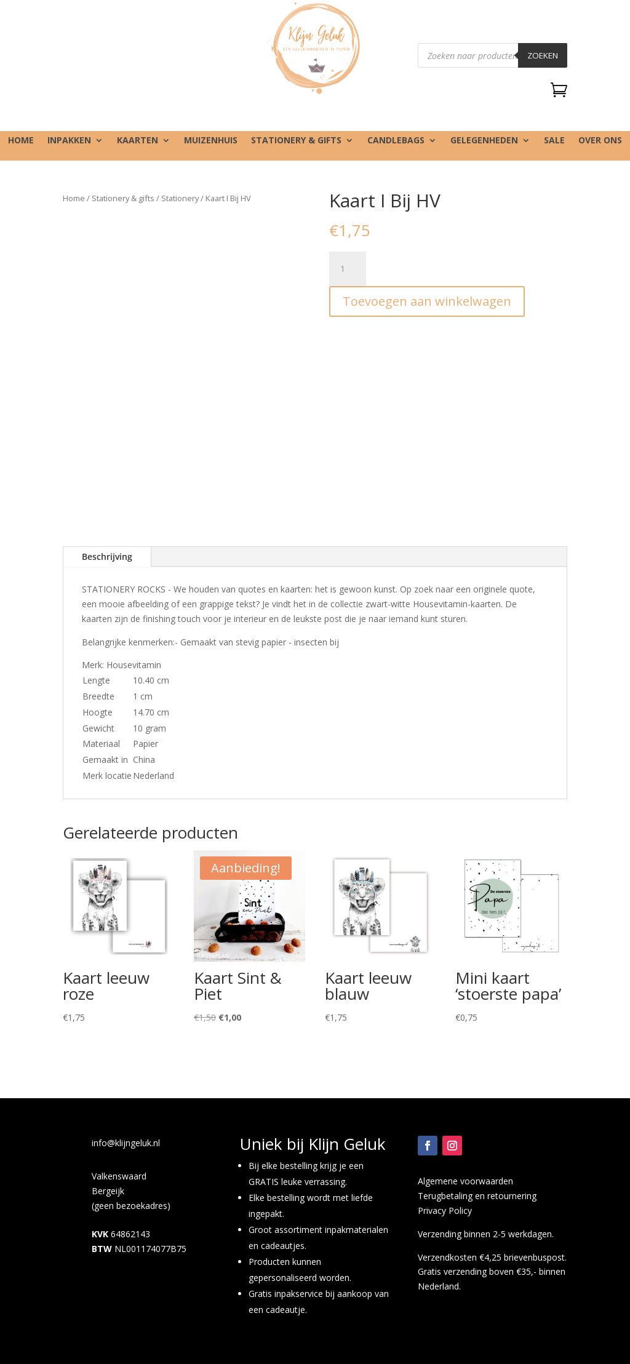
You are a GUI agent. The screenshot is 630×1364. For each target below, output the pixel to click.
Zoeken (542, 55)
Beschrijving (107, 556)
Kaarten (137, 141)
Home (21, 141)
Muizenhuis (210, 141)
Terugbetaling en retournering (477, 1196)
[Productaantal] (347, 269)
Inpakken (69, 141)
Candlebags (396, 141)
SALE (554, 141)
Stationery (180, 198)
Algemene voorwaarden (465, 1181)
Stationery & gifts (296, 141)
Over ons (600, 141)
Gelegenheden (484, 141)
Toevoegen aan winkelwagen (427, 301)
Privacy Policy (445, 1210)
